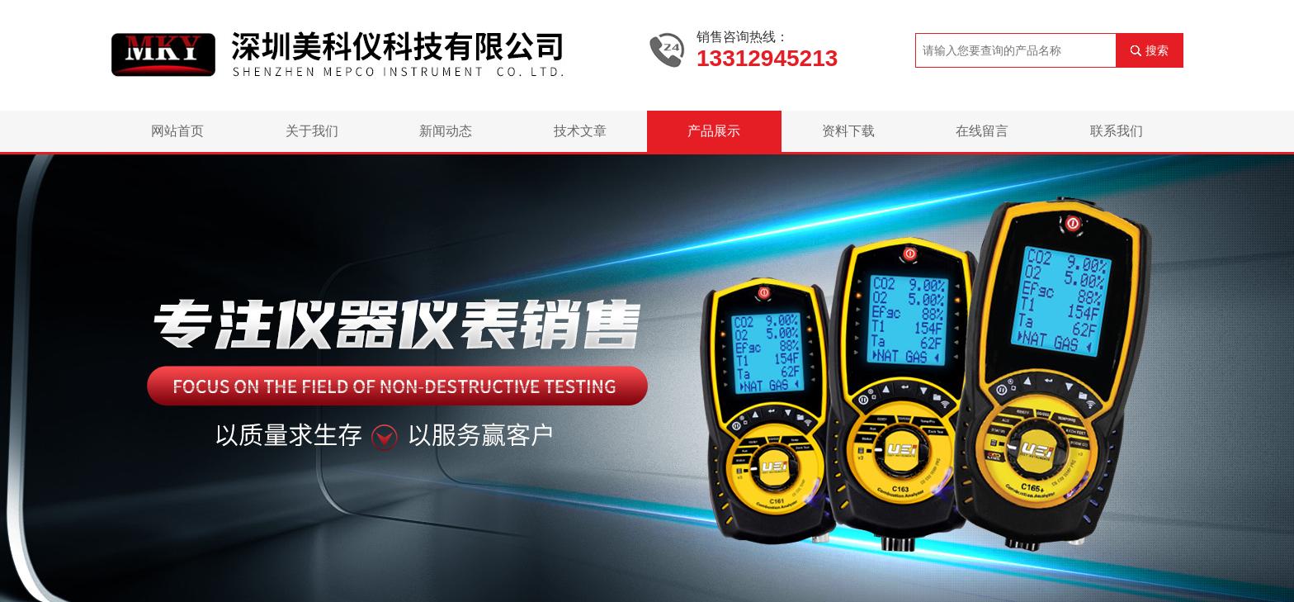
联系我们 (1116, 131)
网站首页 (177, 131)
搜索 (1157, 50)
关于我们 (312, 131)
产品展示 (713, 131)
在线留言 (982, 131)
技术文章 (580, 131)
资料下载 (848, 131)
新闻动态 (445, 131)
